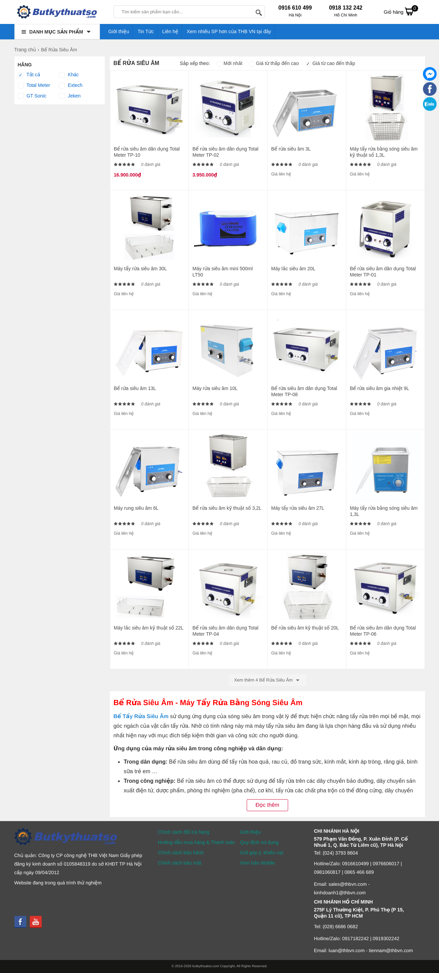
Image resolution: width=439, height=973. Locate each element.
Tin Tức (146, 31)
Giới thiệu (118, 31)
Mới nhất (229, 63)
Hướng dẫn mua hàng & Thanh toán (196, 842)
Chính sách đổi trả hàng (183, 832)
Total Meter (34, 85)
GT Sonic (32, 96)
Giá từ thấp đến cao (274, 63)
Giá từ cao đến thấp (330, 63)
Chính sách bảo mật (180, 863)
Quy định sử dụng (259, 842)
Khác (69, 75)
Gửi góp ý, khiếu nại (261, 852)
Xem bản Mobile (257, 863)
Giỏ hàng (401, 11)
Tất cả (29, 75)
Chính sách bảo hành (181, 852)
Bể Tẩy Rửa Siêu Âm (140, 716)
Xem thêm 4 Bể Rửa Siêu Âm (267, 680)
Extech (70, 85)
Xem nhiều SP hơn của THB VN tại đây (229, 31)
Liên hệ (170, 31)
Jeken (69, 96)
